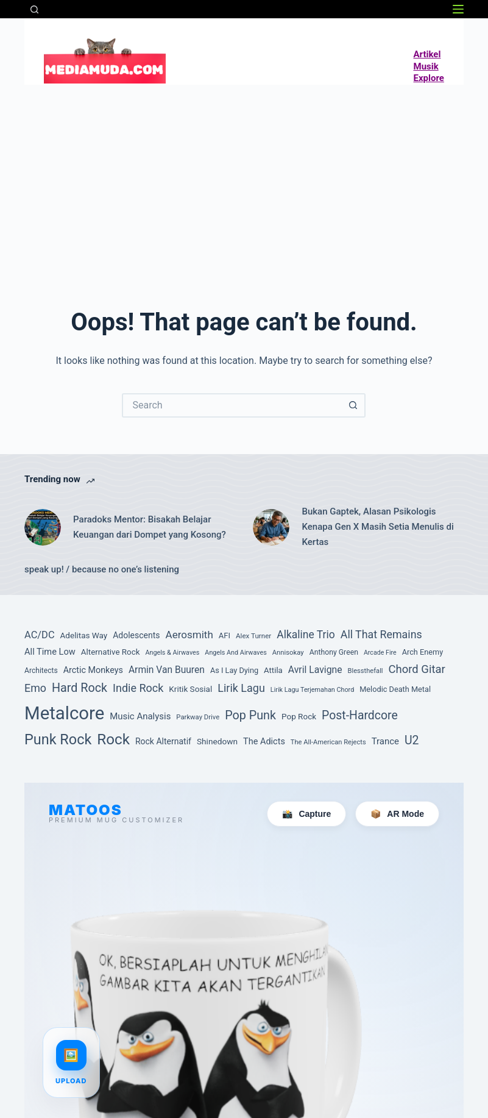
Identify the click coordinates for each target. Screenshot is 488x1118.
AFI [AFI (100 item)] (224, 635)
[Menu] (458, 9)
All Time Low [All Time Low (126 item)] (50, 651)
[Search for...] (231, 405)
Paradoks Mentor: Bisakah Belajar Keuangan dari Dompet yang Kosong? (149, 527)
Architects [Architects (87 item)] (41, 670)
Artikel (427, 54)
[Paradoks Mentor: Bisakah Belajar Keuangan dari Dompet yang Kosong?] (42, 527)
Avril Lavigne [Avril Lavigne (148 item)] (315, 669)
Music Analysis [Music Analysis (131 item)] (140, 716)
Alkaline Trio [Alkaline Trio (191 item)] (306, 634)
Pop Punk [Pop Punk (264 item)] (250, 715)
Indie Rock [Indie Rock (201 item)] (138, 688)
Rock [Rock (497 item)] (113, 739)
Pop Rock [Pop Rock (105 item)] (298, 716)
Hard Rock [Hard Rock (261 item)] (79, 688)
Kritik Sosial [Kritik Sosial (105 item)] (190, 689)
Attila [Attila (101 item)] (273, 670)
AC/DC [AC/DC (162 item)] (39, 635)
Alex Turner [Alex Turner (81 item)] (253, 636)
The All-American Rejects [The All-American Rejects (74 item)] (328, 742)
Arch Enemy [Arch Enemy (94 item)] (423, 652)
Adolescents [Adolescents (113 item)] (136, 635)
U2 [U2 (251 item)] (412, 740)
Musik (426, 66)
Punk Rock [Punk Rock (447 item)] (57, 739)
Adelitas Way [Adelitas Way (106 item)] (84, 635)
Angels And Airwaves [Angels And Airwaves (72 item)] (235, 653)
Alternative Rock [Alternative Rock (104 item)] (110, 652)
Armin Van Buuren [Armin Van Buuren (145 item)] (167, 669)
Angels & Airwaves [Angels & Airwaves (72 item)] (172, 653)
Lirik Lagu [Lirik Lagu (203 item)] (241, 688)
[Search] (34, 9)
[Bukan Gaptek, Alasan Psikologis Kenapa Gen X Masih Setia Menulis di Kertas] (271, 527)
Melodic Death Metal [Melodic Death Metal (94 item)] (395, 689)
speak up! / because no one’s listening (101, 569)
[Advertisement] (244, 176)
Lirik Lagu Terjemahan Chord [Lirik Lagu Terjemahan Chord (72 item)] (312, 690)
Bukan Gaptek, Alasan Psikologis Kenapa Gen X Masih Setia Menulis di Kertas (377, 526)
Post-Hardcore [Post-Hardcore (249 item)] (360, 715)
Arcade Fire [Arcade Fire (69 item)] (380, 653)
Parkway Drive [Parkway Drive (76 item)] (197, 717)
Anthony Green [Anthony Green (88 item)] (333, 652)
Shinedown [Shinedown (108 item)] (217, 741)
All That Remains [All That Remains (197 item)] (381, 634)
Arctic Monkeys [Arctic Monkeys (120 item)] (93, 670)
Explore (429, 78)
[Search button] (353, 405)
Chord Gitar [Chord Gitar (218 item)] (417, 669)
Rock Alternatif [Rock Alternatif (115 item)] (163, 741)
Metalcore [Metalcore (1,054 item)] (64, 713)
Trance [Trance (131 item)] (385, 741)
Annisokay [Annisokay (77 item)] (288, 653)
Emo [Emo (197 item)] (35, 688)
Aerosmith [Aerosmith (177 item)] (189, 634)
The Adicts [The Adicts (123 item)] (264, 741)
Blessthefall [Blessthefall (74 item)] (365, 671)
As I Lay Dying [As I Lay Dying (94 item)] (234, 670)
